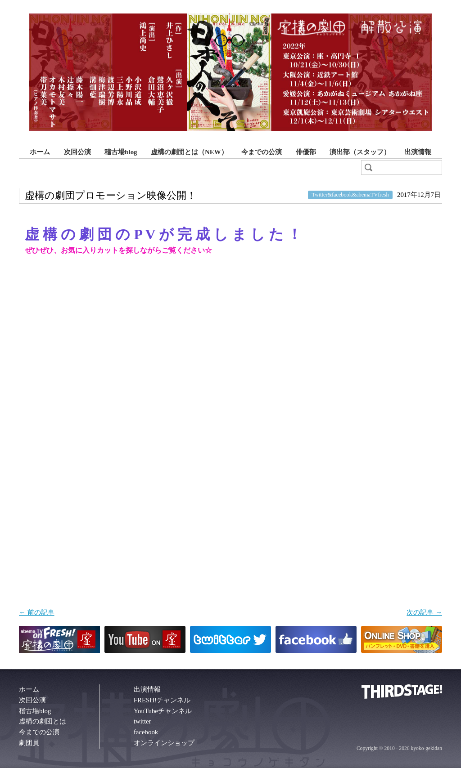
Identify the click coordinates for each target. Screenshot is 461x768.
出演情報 (417, 152)
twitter (142, 721)
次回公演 (77, 152)
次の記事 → (424, 612)
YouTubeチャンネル (163, 710)
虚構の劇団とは (42, 721)
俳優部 (306, 152)
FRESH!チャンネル (162, 700)
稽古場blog (120, 152)
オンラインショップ (164, 742)
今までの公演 (261, 152)
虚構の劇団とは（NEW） (189, 152)
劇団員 (29, 742)
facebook (146, 732)
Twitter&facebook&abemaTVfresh (350, 195)
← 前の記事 (36, 612)
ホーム (40, 152)
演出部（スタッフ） (360, 152)
